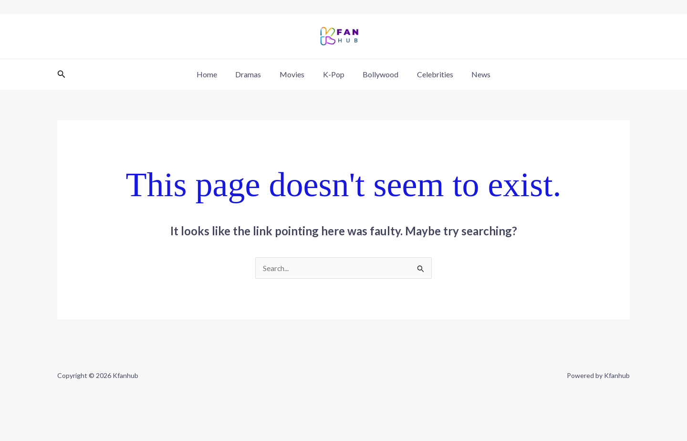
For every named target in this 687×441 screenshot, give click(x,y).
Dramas (255, 74)
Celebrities (429, 74)
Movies (295, 74)
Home (216, 74)
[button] (61, 74)
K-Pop (333, 74)
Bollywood (378, 74)
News (471, 74)
